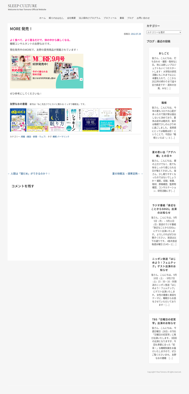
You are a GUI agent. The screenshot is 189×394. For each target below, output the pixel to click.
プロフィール (110, 18)
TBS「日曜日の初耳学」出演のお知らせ (164, 321)
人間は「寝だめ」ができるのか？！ (29, 173)
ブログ (130, 18)
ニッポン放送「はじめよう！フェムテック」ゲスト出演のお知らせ (164, 264)
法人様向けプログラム (90, 18)
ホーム (42, 18)
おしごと (164, 53)
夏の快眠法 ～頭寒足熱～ (127, 173)
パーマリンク (63, 136)
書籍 (122, 18)
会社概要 (71, 18)
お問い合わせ (143, 18)
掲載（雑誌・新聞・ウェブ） (34, 136)
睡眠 (55, 136)
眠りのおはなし (56, 18)
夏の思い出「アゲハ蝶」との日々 (164, 154)
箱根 (164, 102)
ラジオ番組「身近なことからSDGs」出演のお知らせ (164, 208)
